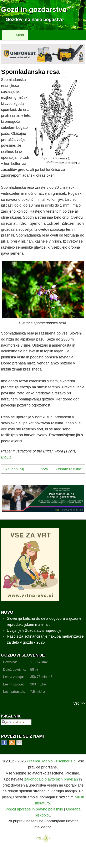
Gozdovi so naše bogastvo (35, 19)
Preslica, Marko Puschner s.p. (52, 761)
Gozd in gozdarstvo (34, 9)
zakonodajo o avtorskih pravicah (51, 779)
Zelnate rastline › (70, 469)
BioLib (6, 457)
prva (42, 469)
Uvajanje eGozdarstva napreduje (34, 630)
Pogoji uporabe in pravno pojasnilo (34, 809)
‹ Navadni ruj (13, 469)
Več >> (79, 703)
